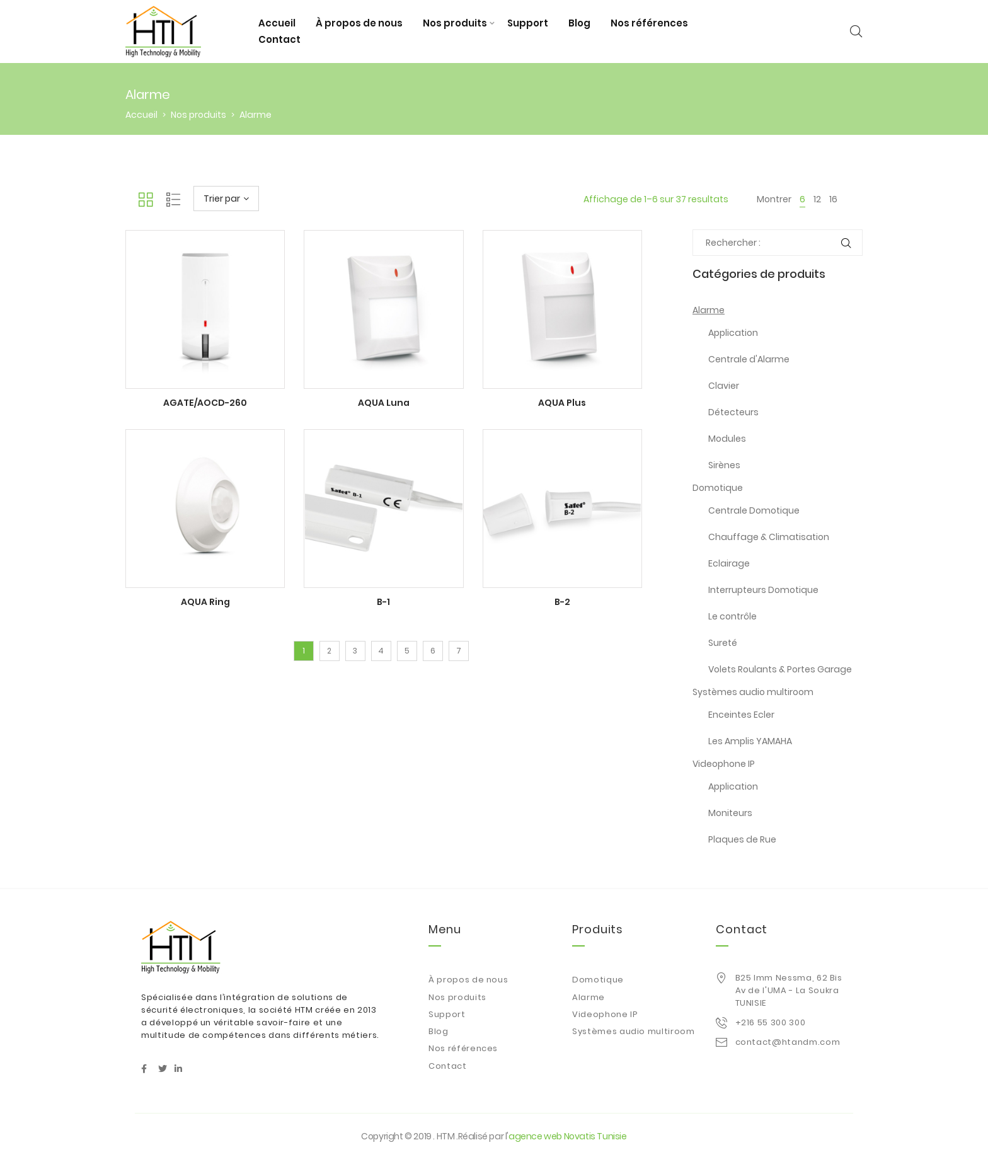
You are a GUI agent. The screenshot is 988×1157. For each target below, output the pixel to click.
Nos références (649, 23)
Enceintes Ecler (741, 714)
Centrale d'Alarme (749, 359)
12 (817, 199)
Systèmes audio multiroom (752, 692)
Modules (727, 438)
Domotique (717, 487)
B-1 (383, 602)
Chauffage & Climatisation (768, 537)
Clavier (723, 385)
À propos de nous (359, 23)
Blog (579, 23)
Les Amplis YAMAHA (750, 741)
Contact (279, 39)
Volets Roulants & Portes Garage (780, 669)
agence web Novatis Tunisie (567, 1136)
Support (527, 23)
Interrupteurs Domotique (763, 590)
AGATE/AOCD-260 (205, 402)
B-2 (562, 602)
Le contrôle (732, 616)
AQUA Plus (562, 402)
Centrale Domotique (754, 510)
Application (733, 332)
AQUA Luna (384, 402)
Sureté (722, 642)
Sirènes (724, 465)
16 (833, 199)
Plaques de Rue (742, 839)
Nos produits (455, 23)
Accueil (277, 23)
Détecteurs (733, 412)
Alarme (708, 310)
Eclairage (729, 563)
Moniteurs (730, 813)
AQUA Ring (205, 602)
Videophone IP (723, 763)
